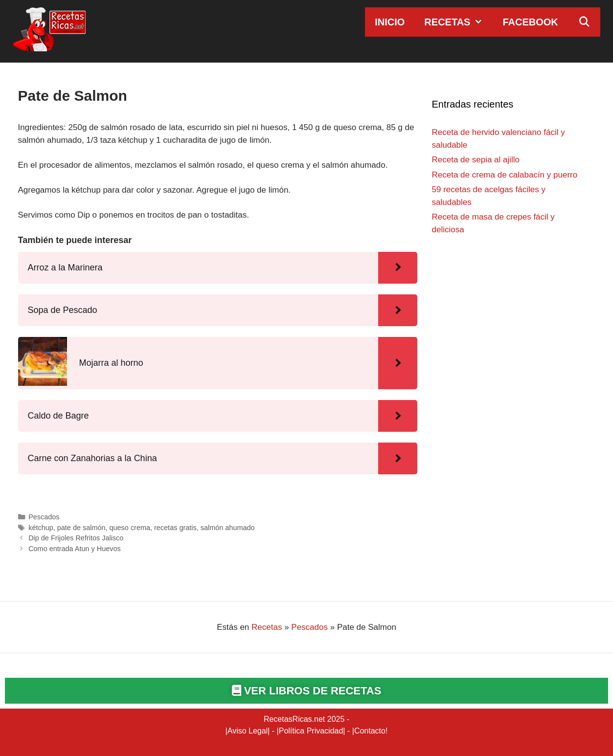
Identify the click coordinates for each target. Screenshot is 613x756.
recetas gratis (175, 528)
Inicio (390, 22)
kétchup (40, 528)
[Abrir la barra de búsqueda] (584, 22)
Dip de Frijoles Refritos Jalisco (75, 538)
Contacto (370, 731)
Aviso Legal (247, 731)
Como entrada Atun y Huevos (74, 549)
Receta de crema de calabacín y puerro (505, 174)
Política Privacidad (311, 731)
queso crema (130, 528)
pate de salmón (81, 528)
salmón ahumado (228, 528)
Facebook (530, 22)
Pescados (43, 517)
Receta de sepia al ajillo (476, 159)
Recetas (458, 22)
